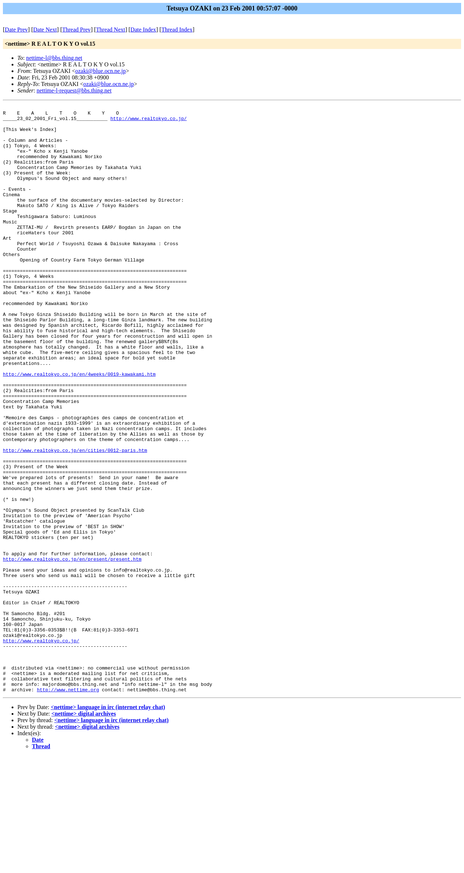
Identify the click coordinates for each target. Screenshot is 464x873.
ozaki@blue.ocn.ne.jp (100, 71)
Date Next (45, 29)
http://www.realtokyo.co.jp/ (148, 121)
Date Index (143, 29)
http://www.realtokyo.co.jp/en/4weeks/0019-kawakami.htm (79, 428)
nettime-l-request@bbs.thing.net (74, 90)
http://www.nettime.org (68, 807)
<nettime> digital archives (83, 831)
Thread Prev (76, 29)
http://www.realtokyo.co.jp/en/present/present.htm (72, 650)
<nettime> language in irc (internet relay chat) (108, 824)
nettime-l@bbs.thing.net (54, 58)
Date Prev (16, 29)
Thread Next (110, 29)
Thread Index (176, 29)
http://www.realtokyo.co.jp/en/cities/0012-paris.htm (75, 519)
